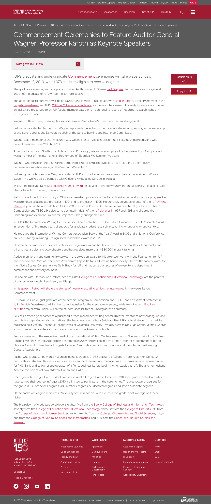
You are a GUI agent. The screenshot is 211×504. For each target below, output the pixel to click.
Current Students (69, 451)
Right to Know (157, 500)
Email (157, 451)
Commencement (81, 76)
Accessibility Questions (135, 474)
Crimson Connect (163, 462)
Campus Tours (99, 451)
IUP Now (26, 25)
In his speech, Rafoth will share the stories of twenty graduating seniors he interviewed (69, 288)
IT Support (128, 457)
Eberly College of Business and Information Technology (129, 404)
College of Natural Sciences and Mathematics (60, 418)
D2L (156, 457)
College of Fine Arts (138, 409)
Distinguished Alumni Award (65, 186)
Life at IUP (148, 11)
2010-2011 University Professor (72, 105)
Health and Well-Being (134, 451)
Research (129, 11)
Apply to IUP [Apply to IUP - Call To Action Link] (184, 91)
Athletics (96, 457)
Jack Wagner (115, 89)
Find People (98, 474)
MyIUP (157, 446)
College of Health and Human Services (43, 413)
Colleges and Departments (99, 468)
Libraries (96, 462)
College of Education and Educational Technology (111, 277)
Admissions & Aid (87, 11)
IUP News (40, 25)
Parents (64, 467)
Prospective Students (71, 446)
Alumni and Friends (70, 462)
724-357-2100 (28, 465)
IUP (15, 25)
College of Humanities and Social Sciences (127, 413)
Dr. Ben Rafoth (124, 101)
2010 (53, 25)
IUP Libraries (102, 210)
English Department (26, 105)
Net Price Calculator (138, 500)
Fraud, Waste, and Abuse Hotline (87, 500)
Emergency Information (135, 462)
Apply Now (97, 446)
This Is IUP (166, 11)
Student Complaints (115, 500)
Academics (110, 11)
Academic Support (133, 446)
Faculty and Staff (69, 457)
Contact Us (19, 471)
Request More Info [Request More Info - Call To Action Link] (184, 79)
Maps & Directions (23, 477)
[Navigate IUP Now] (49, 64)
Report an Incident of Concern (134, 468)
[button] (193, 12)
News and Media (69, 472)
